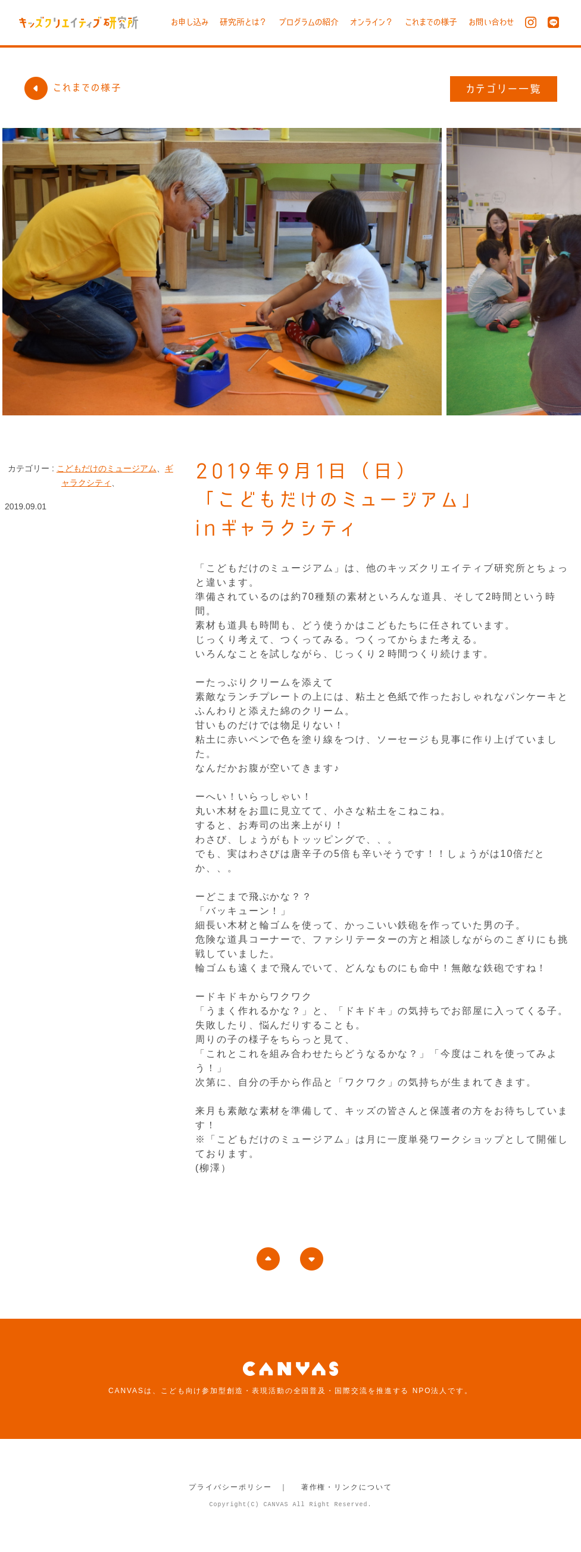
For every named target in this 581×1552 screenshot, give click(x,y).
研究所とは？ (243, 22)
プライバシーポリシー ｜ (238, 1487)
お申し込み (189, 22)
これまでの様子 (431, 22)
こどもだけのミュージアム (107, 468)
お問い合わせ (491, 22)
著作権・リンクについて (346, 1487)
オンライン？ (371, 22)
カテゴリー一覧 (504, 88)
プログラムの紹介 (309, 22)
